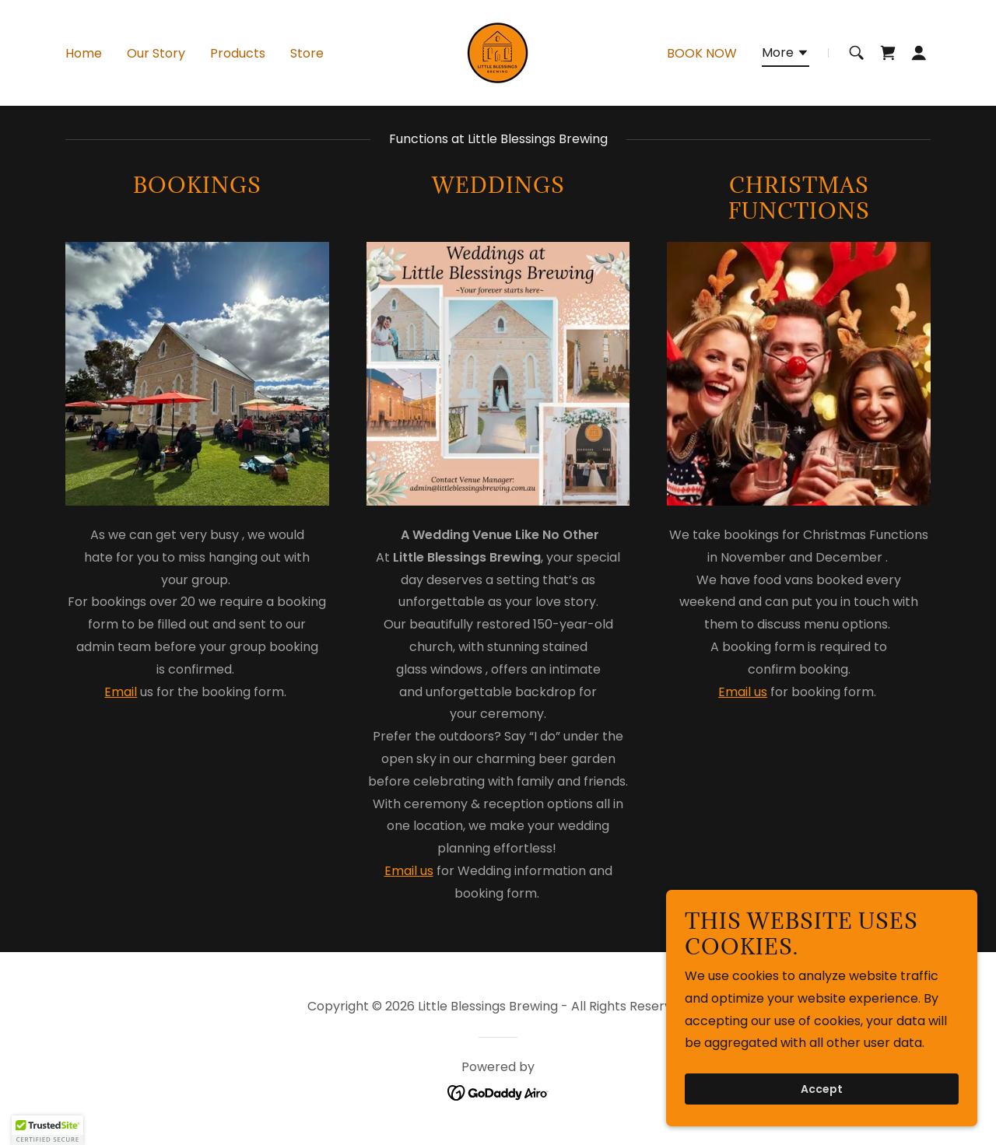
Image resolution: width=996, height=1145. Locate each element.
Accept (822, 1089)
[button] (785, 55)
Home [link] (83, 53)
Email (120, 692)
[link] (498, 52)
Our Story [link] (156, 53)
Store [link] (307, 53)
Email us (408, 871)
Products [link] (237, 53)
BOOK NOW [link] (702, 53)
